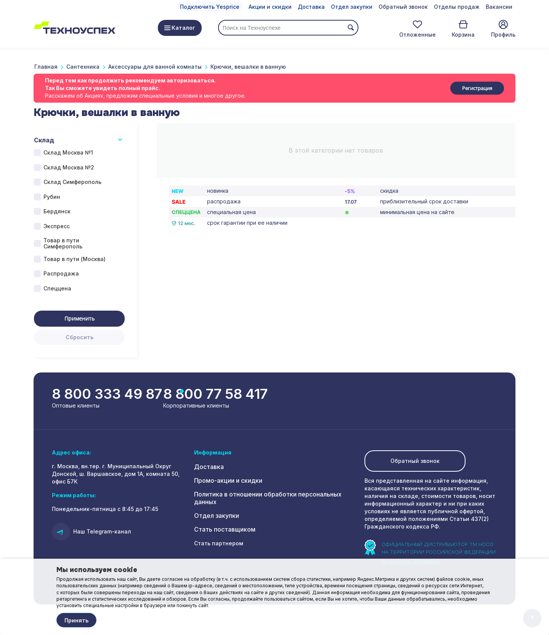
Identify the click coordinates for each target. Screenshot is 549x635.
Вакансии (499, 6)
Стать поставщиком (222, 523)
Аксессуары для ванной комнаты (155, 66)
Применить (79, 318)
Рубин (51, 196)
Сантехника (83, 66)
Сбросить (79, 337)
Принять (76, 620)
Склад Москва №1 (68, 152)
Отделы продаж (457, 6)
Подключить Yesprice (209, 6)
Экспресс (56, 226)
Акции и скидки (270, 6)
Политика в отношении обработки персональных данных (274, 496)
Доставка (311, 6)
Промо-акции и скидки (226, 482)
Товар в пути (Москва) (74, 259)
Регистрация (477, 88)
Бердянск (57, 211)
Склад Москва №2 (68, 167)
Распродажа (61, 273)
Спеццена (57, 288)
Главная (46, 66)
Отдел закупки (351, 6)
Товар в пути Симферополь (62, 243)
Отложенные (417, 34)
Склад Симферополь (72, 182)
